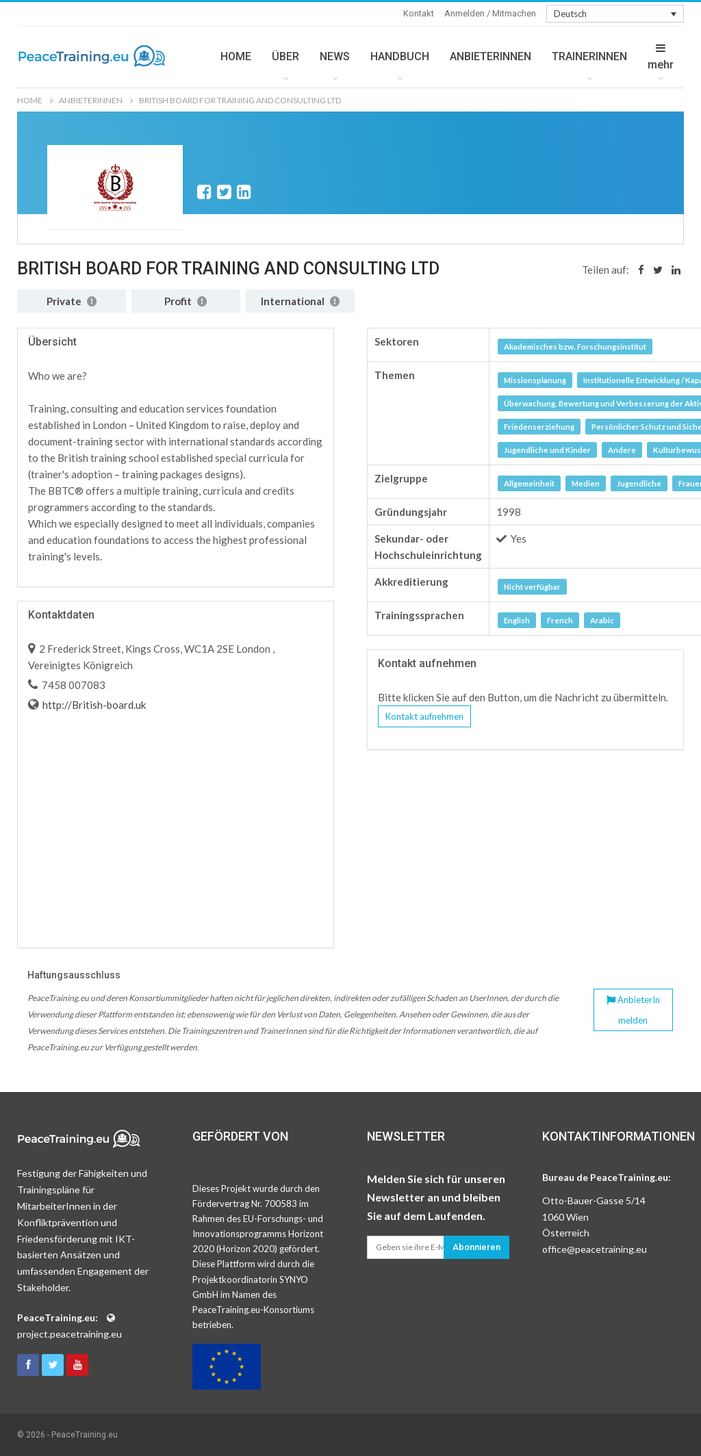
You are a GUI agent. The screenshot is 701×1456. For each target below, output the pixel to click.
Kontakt (418, 13)
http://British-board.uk (93, 705)
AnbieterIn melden (633, 1010)
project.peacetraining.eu (69, 1334)
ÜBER (285, 56)
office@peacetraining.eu (594, 1249)
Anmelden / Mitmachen (490, 13)
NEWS (335, 56)
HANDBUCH (399, 56)
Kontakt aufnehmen (424, 716)
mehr (660, 56)
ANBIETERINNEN (490, 56)
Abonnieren (476, 1247)
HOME (235, 56)
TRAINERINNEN (589, 56)
